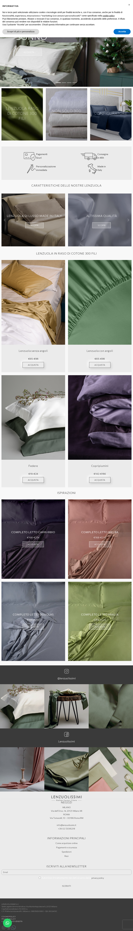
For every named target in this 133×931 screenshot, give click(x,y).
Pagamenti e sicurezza (66, 847)
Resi (66, 856)
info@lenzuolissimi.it (66, 825)
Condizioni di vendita (11, 921)
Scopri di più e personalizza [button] (20, 31)
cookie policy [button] (108, 16)
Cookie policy (8, 916)
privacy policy (97, 878)
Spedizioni (66, 851)
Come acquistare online (66, 843)
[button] (10, 50)
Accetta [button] (122, 31)
